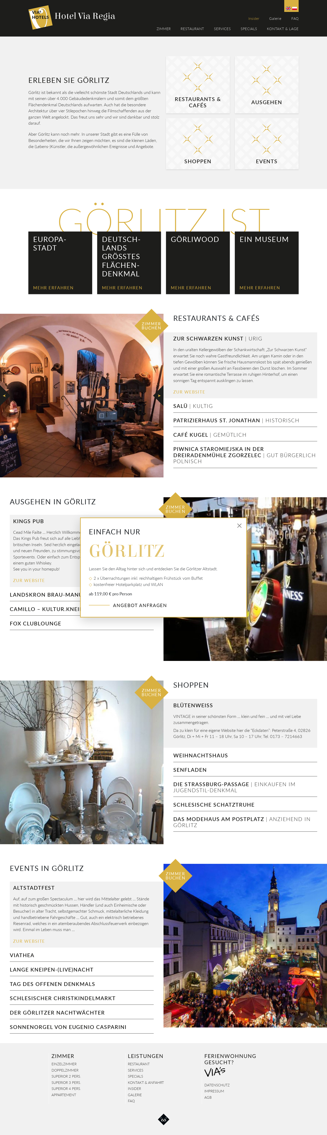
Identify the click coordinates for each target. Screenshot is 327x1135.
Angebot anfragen (140, 605)
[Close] (239, 525)
